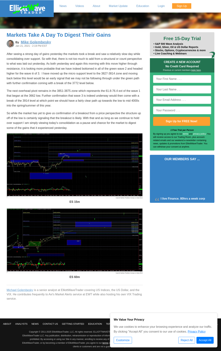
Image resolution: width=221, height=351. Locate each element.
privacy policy (199, 134)
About (7, 324)
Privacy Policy (197, 331)
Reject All (187, 340)
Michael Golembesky (20, 290)
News (35, 324)
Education (95, 324)
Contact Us (50, 324)
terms (185, 134)
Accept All (205, 340)
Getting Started (73, 324)
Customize (123, 340)
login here (196, 70)
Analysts (21, 324)
